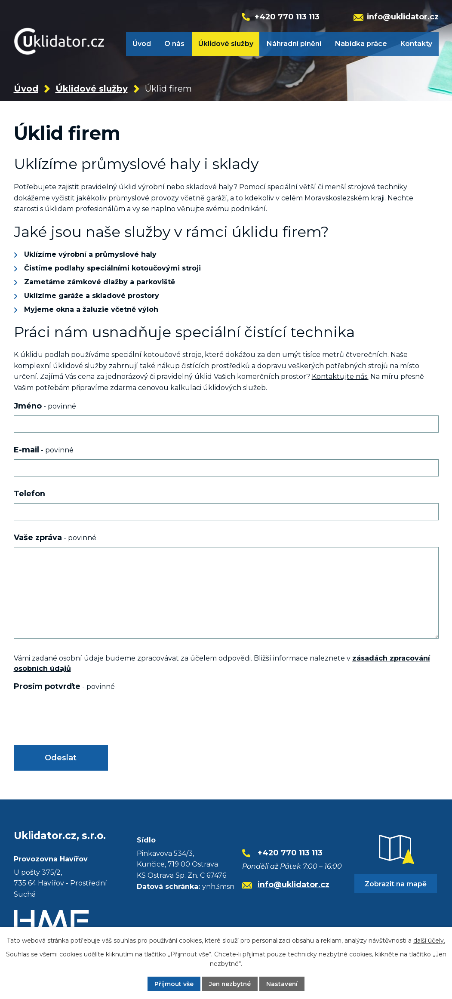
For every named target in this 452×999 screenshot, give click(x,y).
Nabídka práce (361, 44)
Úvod (141, 44)
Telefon (29, 493)
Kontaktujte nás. (340, 376)
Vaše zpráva (55, 537)
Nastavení (282, 984)
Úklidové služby (225, 44)
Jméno (45, 405)
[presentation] (79, 717)
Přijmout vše (173, 984)
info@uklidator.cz (293, 884)
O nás (174, 44)
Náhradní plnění (294, 44)
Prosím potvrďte (64, 686)
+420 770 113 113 (290, 853)
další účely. (429, 940)
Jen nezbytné (229, 984)
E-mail (44, 449)
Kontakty (416, 44)
